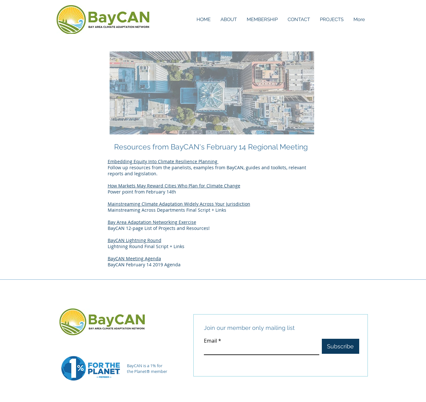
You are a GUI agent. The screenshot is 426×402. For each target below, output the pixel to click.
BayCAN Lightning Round (134, 240)
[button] (228, 19)
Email (210, 340)
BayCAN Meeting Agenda (134, 258)
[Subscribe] (340, 346)
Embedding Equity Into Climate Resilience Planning (163, 161)
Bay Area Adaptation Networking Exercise (152, 222)
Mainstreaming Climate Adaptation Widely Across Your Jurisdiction (179, 204)
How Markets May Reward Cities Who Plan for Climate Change (174, 186)
